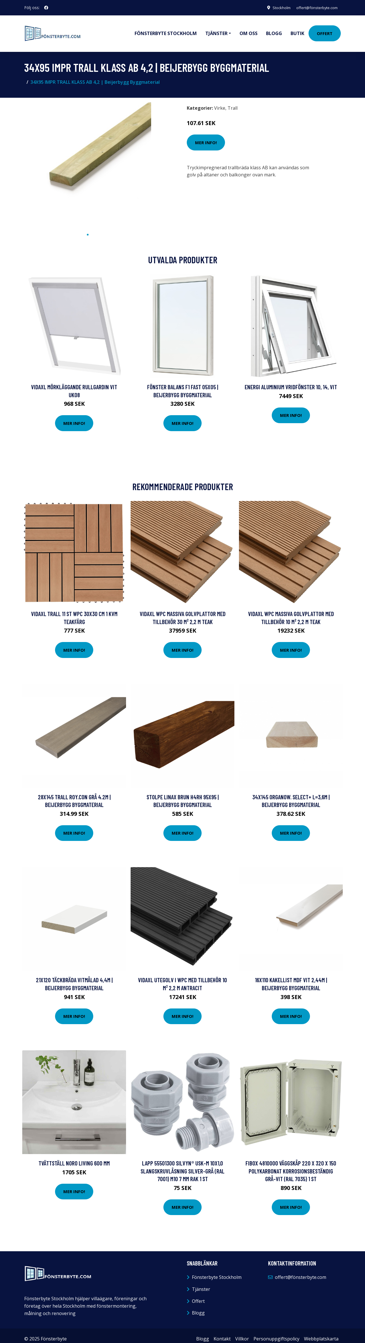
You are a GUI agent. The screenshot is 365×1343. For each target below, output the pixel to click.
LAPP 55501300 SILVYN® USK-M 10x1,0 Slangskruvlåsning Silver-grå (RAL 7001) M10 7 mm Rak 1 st (182, 1164)
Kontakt (222, 1332)
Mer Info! (206, 136)
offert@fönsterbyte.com (314, 7)
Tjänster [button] (216, 30)
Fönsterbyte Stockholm (166, 30)
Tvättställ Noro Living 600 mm (74, 1156)
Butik (297, 30)
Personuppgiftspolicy (276, 1332)
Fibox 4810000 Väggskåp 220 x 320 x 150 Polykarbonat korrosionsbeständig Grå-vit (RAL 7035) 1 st (291, 1164)
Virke (219, 102)
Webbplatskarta (321, 1332)
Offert (324, 30)
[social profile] (46, 7)
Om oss (248, 30)
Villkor (242, 1332)
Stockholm (275, 7)
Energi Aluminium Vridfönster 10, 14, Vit (291, 380)
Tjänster (201, 1283)
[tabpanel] (87, 159)
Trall (233, 102)
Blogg (274, 30)
